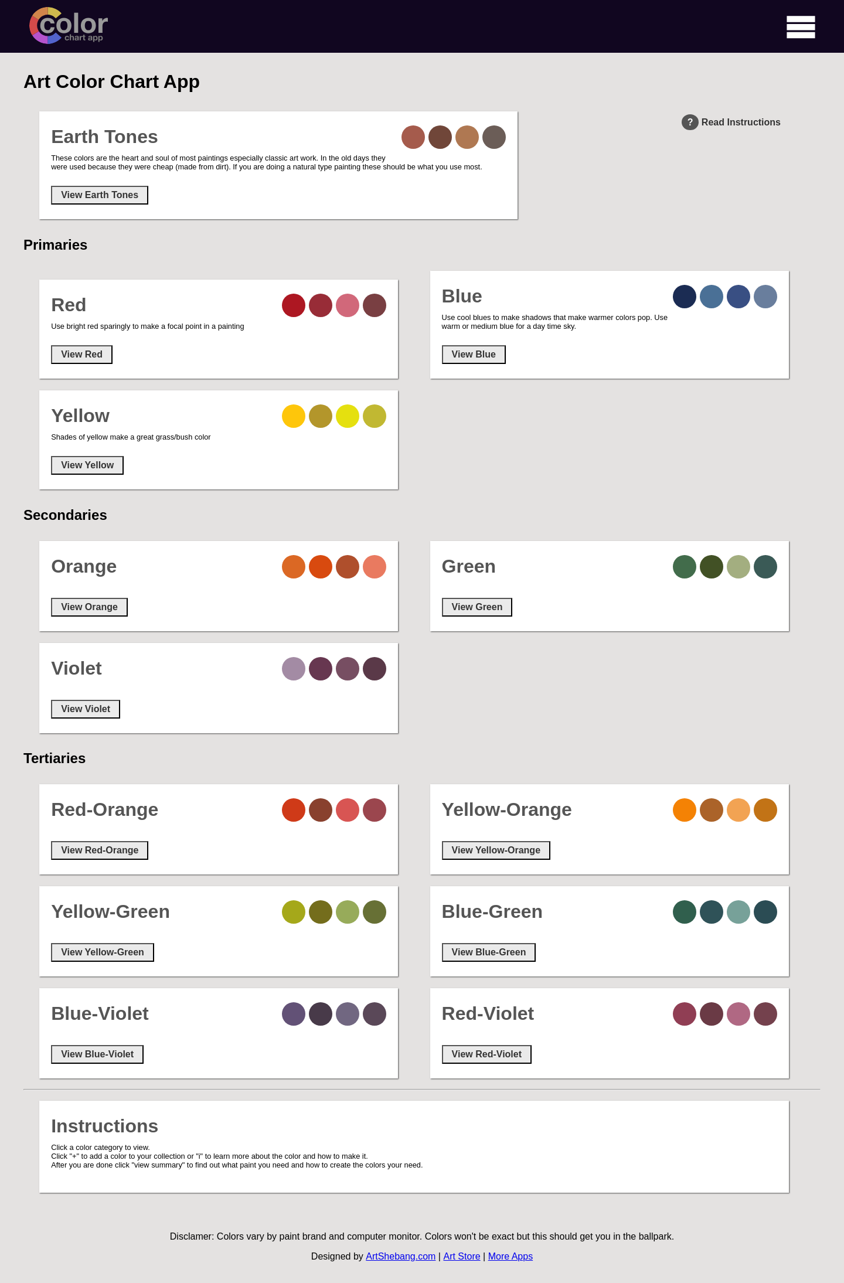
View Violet (85, 709)
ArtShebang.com (400, 1256)
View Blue (474, 354)
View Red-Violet (487, 1054)
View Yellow (87, 465)
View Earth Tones (99, 195)
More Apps (510, 1256)
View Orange (89, 607)
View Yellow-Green (102, 952)
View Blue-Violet (97, 1054)
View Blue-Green (489, 952)
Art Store (461, 1256)
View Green (477, 607)
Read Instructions (731, 122)
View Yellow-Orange (496, 850)
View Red (82, 354)
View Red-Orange (99, 850)
